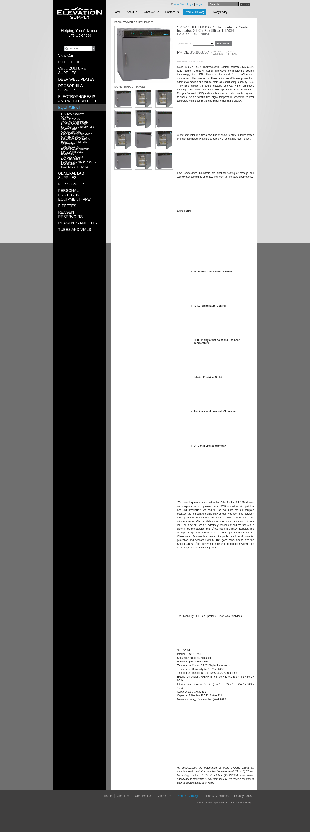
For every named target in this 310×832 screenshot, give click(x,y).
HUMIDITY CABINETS (72, 114)
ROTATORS (67, 154)
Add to (219, 53)
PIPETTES (67, 206)
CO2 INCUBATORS (71, 131)
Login (190, 4)
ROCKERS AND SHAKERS (75, 149)
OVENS (65, 116)
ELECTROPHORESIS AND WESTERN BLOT (77, 99)
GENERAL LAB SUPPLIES (71, 175)
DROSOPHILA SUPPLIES (70, 88)
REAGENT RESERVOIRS (70, 214)
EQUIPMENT (69, 107)
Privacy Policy (219, 12)
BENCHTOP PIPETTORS (74, 142)
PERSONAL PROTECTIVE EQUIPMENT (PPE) (74, 195)
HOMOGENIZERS (70, 159)
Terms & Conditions (215, 796)
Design (248, 802)
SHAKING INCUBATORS (74, 137)
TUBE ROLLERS (70, 147)
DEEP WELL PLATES (76, 79)
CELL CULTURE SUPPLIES (72, 70)
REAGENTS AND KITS (77, 223)
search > (245, 4)
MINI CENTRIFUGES (72, 152)
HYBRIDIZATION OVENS (74, 124)
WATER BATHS (69, 129)
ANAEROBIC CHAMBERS (74, 121)
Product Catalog (194, 12)
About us (132, 12)
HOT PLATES (68, 164)
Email (233, 53)
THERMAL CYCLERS (72, 157)
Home (117, 12)
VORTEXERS (68, 144)
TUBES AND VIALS (74, 230)
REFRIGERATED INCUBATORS (78, 126)
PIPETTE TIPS (70, 62)
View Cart (66, 55)
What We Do (151, 12)
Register (200, 4)
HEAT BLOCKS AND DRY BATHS (78, 162)
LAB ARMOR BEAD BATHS (75, 139)
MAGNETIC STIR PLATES (75, 167)
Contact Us (172, 12)
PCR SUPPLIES (71, 184)
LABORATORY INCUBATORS (76, 134)
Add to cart (224, 43)
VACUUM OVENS (70, 119)
